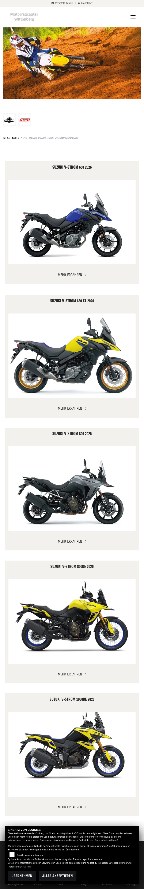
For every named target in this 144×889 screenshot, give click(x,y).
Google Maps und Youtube (30, 855)
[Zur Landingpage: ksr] (24, 119)
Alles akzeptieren (57, 876)
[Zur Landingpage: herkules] (9, 119)
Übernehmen (21, 876)
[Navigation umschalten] (133, 17)
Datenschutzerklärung (106, 840)
